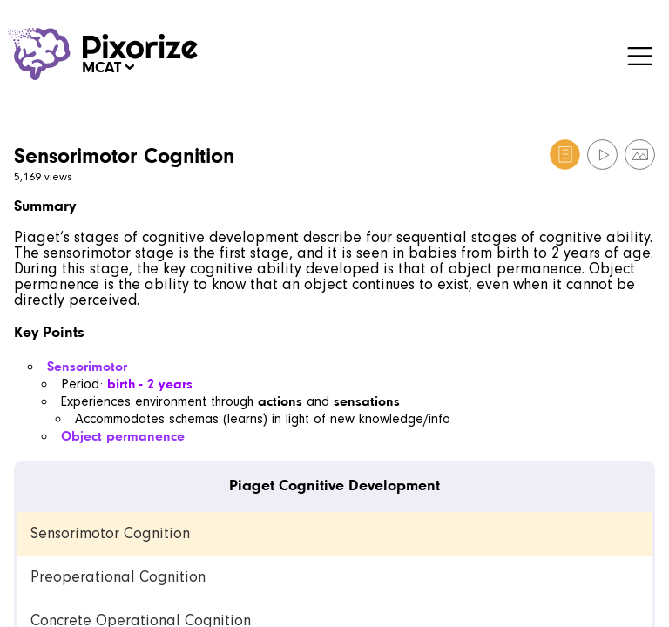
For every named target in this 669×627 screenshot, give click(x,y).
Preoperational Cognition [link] (118, 577)
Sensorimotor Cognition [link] (110, 533)
